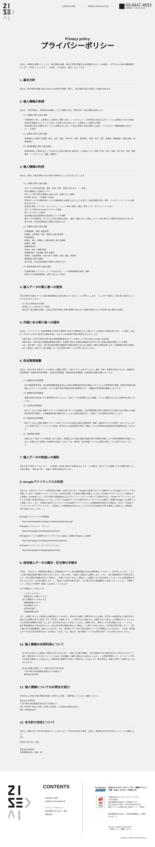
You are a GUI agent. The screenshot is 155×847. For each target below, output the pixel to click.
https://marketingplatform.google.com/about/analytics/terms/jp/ (50, 518)
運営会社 (49, 811)
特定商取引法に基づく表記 (57, 808)
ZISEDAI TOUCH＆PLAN (101, 6)
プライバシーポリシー (55, 804)
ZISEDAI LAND (72, 6)
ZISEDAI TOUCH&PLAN (56, 798)
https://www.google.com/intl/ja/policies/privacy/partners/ (47, 537)
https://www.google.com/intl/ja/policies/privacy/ (43, 528)
